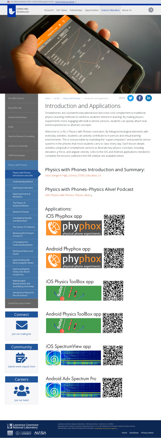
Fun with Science (16, 98)
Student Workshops (17, 117)
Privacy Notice (147, 433)
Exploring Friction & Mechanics (21, 195)
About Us (127, 10)
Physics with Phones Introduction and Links (23, 174)
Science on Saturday (18, 145)
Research (49, 10)
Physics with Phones (17, 164)
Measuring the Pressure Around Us (23, 234)
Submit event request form (21, 366)
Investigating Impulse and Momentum (22, 219)
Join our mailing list (21, 333)
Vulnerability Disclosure (106, 428)
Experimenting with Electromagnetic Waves (23, 261)
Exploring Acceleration (23, 187)
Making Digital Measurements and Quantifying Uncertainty (23, 283)
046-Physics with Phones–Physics (68, 195)
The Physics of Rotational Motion (21, 204)
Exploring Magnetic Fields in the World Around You (21, 272)
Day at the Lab (14, 107)
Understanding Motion (23, 181)
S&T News (61, 10)
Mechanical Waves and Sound (23, 252)
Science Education (110, 10)
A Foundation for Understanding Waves (23, 243)
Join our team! (21, 400)
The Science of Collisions (24, 227)
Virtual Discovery (20, 303)
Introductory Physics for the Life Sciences (23, 294)
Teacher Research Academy (21, 136)
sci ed (56, 98)
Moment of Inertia (21, 212)
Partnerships (76, 10)
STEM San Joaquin (16, 155)
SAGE (10, 126)
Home (47, 98)
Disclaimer (134, 433)
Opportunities (92, 10)
